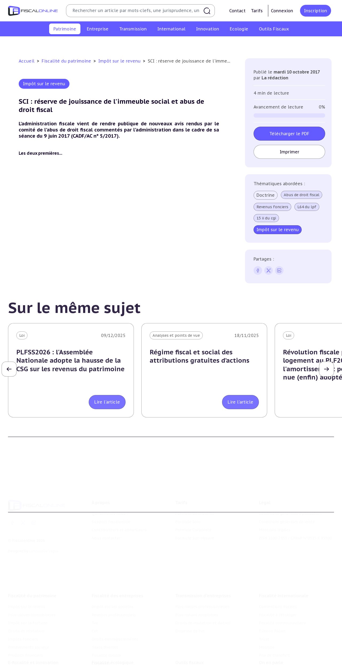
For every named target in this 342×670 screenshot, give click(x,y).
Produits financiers (306, 43)
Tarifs (257, 10)
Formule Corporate (193, 505)
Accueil (26, 61)
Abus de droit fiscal (301, 194)
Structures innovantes (29, 655)
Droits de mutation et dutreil (203, 589)
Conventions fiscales (278, 573)
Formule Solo (188, 497)
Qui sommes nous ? (110, 489)
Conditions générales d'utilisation (290, 489)
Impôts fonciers (220, 43)
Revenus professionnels (114, 581)
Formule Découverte (194, 489)
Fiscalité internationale (283, 562)
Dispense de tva (189, 597)
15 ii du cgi (266, 218)
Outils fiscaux (189, 637)
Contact (237, 10)
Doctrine (265, 195)
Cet (95, 597)
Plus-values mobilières (196, 581)
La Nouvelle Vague (44, 527)
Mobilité (266, 614)
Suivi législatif (188, 664)
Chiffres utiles (189, 647)
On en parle (271, 637)
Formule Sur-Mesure (194, 513)
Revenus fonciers (272, 206)
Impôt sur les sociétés (112, 573)
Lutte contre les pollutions (117, 647)
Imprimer (289, 151)
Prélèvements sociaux (261, 43)
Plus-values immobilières (86, 43)
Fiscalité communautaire (282, 589)
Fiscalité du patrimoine (67, 61)
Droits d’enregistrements (115, 606)
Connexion (282, 10)
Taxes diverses (105, 614)
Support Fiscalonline (111, 497)
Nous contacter (106, 513)
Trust (264, 606)
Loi (22, 335)
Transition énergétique (113, 664)
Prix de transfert (274, 622)
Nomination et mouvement (284, 647)
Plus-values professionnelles (202, 573)
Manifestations (273, 664)
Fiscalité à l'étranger (278, 581)
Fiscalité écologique (113, 637)
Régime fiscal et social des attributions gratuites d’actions (199, 356)
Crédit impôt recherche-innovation (40, 647)
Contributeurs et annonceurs (119, 505)
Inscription (315, 10)
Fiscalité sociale (106, 622)
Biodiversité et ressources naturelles (126, 655)
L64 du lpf (306, 206)
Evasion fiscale (272, 597)
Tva (95, 589)
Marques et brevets (26, 664)
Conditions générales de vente (287, 497)
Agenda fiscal (187, 655)
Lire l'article (107, 402)
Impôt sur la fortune (136, 43)
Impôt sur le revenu (37, 43)
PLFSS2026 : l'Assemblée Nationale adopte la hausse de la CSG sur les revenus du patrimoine (70, 360)
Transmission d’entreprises (203, 562)
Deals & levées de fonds (281, 655)
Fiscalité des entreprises (117, 562)
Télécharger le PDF (289, 133)
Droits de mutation (180, 43)
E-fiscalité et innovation (33, 637)
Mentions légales (274, 505)
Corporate (101, 630)
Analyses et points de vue (176, 335)
